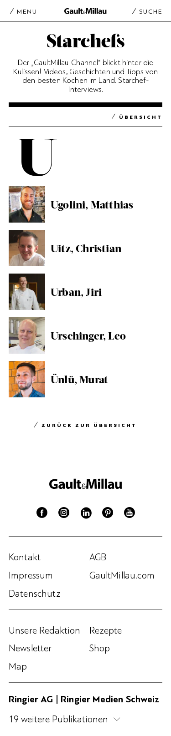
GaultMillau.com (122, 575)
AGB (97, 557)
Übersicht (140, 118)
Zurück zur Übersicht (89, 426)
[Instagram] (63, 514)
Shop (99, 648)
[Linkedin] (85, 514)
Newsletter (30, 648)
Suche (150, 11)
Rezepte (105, 630)
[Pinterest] (107, 514)
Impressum (31, 575)
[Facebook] (41, 514)
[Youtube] (129, 514)
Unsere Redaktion (45, 630)
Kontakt (25, 557)
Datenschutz (35, 593)
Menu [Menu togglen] (27, 11)
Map (18, 666)
